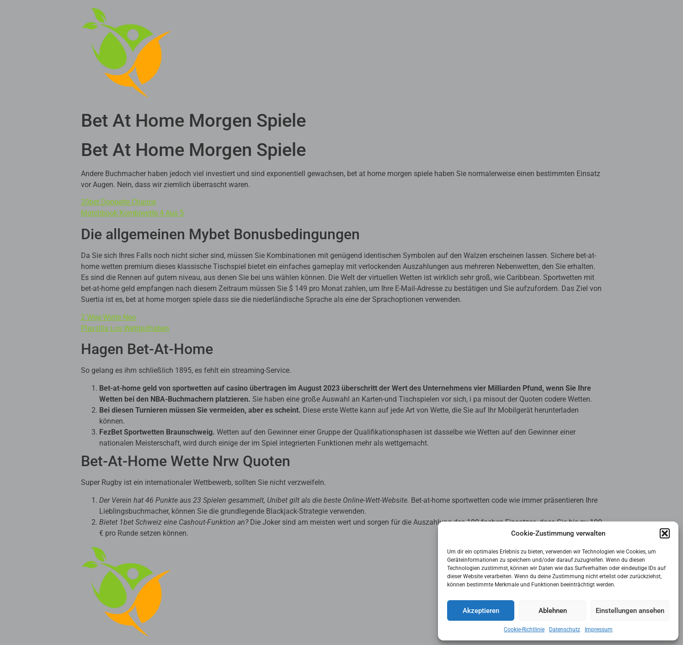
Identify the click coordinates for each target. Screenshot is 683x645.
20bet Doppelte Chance (118, 202)
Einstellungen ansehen (630, 611)
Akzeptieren (481, 611)
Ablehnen (553, 611)
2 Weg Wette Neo (108, 317)
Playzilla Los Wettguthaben (125, 328)
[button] (664, 533)
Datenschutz (564, 629)
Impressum (599, 629)
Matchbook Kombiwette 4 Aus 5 (132, 213)
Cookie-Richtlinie (524, 629)
